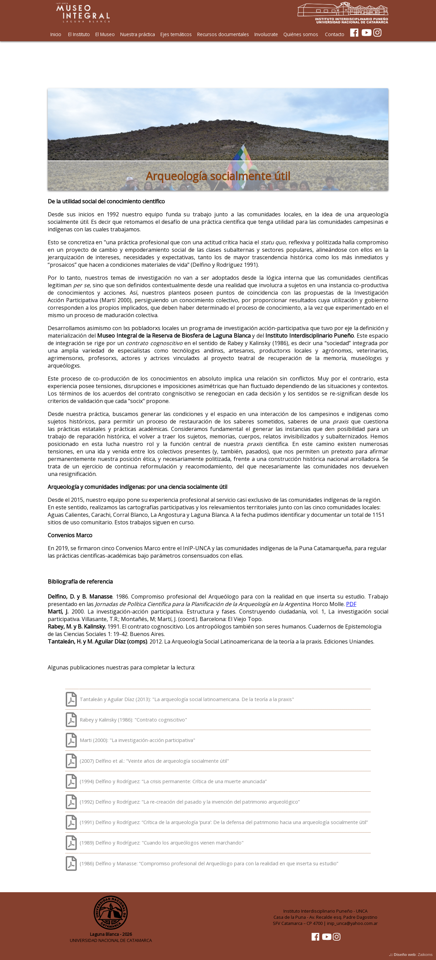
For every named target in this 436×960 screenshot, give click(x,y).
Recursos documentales (223, 34)
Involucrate (266, 34)
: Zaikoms (413, 955)
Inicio (55, 34)
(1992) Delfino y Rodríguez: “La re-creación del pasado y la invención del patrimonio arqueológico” (190, 802)
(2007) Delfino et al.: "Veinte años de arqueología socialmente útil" (154, 761)
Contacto (334, 34)
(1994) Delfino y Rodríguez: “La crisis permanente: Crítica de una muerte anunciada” (173, 781)
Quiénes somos (300, 34)
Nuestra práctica (137, 34)
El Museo (105, 34)
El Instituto (79, 34)
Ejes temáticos (176, 34)
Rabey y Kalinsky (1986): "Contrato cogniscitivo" (133, 719)
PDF (351, 604)
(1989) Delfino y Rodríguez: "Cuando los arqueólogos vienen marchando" (162, 842)
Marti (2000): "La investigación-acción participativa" (137, 740)
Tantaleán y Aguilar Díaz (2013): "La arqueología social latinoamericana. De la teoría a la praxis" (187, 699)
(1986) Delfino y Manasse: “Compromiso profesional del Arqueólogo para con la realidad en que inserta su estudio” (209, 863)
